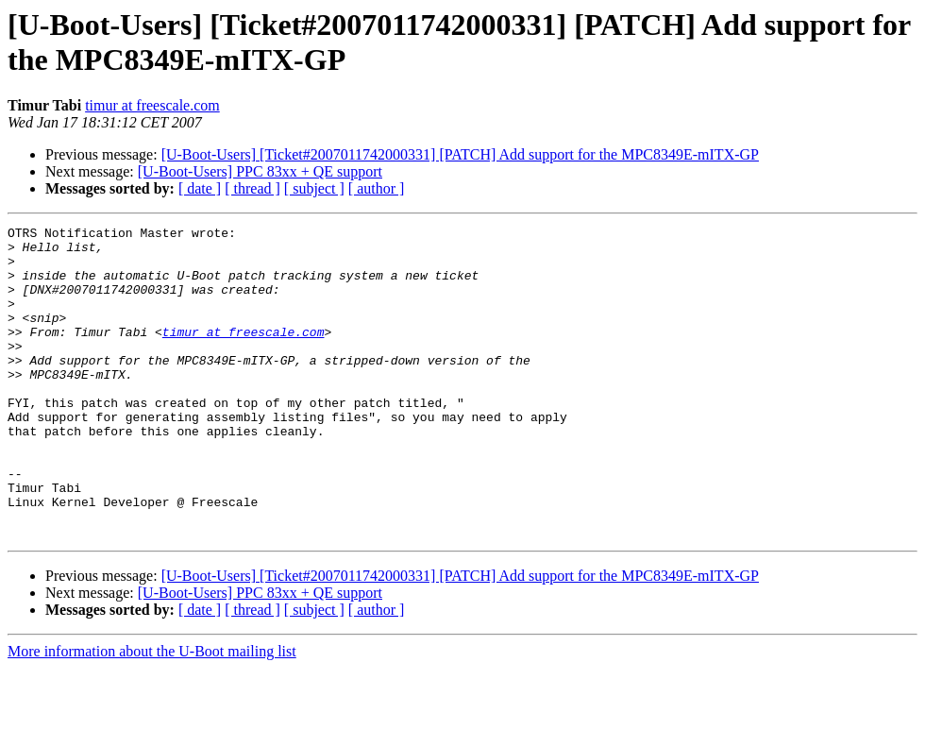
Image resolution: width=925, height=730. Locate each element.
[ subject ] (314, 188)
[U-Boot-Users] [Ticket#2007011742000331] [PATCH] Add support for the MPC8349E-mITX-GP (460, 154)
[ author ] (376, 188)
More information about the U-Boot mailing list (152, 713)
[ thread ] (252, 188)
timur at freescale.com (152, 105)
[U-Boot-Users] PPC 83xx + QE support (260, 171)
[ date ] (199, 188)
